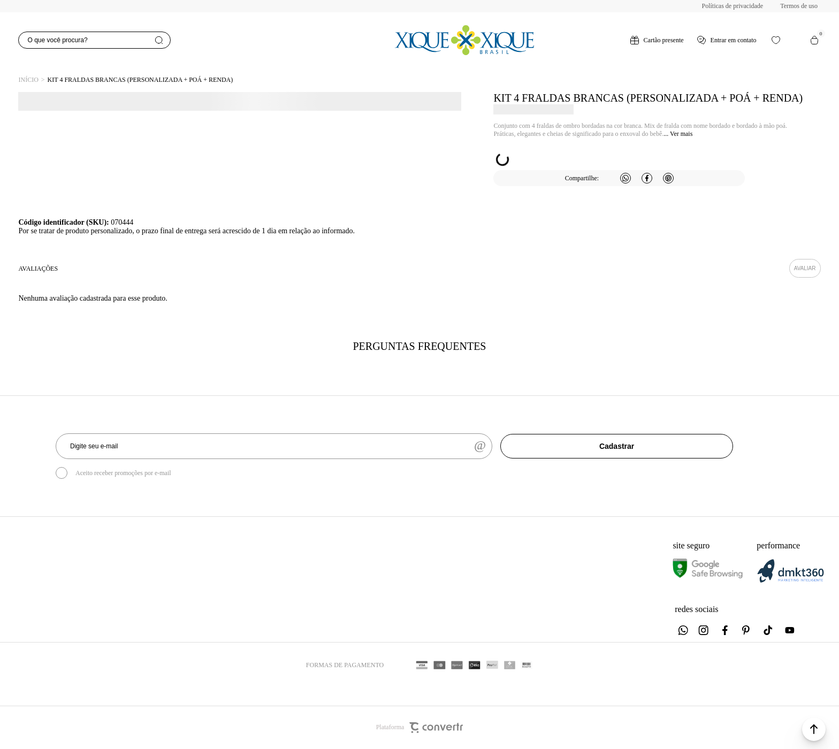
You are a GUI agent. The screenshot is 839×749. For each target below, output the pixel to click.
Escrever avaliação (805, 268)
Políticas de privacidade (733, 6)
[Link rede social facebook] (726, 630)
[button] (814, 729)
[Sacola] (814, 40)
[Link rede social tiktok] (768, 630)
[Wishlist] (775, 40)
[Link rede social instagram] (704, 630)
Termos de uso (799, 6)
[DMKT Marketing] (790, 580)
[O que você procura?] (94, 40)
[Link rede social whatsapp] (683, 630)
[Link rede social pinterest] (747, 630)
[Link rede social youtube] (790, 630)
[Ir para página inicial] (28, 80)
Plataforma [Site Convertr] (419, 727)
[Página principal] (464, 40)
